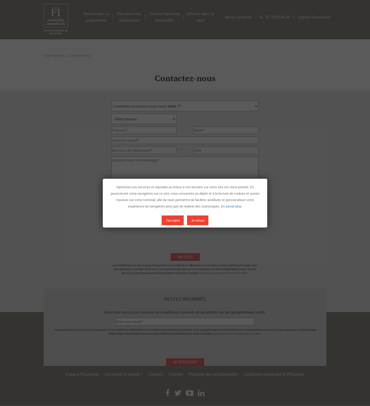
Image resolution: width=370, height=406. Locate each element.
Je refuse (198, 220)
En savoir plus (231, 206)
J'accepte (172, 220)
